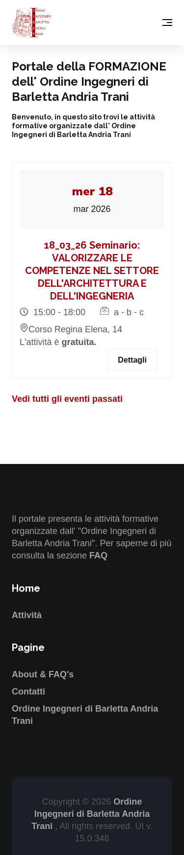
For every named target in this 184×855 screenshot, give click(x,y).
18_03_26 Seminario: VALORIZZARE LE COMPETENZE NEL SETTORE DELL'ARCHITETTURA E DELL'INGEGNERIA (92, 270)
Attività (27, 615)
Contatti (28, 691)
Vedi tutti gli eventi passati (67, 399)
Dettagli (132, 360)
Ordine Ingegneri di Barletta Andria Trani (90, 814)
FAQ (98, 555)
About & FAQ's (43, 674)
